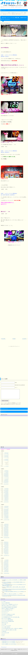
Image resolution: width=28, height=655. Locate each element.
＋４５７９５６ (5, 565)
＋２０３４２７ (5, 528)
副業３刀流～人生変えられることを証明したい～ (9, 605)
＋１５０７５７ (5, 548)
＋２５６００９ (5, 475)
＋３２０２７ (5, 507)
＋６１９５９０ (6, 483)
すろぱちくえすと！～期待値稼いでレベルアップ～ (10, 604)
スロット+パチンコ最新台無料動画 (7, 619)
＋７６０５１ (5, 491)
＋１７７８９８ (5, 566)
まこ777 (3, 635)
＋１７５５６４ (5, 490)
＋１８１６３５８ (6, 519)
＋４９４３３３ (5, 552)
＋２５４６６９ (5, 510)
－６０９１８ (6, 547)
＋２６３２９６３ (6, 573)
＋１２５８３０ (5, 474)
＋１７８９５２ (5, 544)
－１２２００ (5, 488)
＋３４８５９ (5, 494)
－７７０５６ (6, 559)
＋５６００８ (5, 506)
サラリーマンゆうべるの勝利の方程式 (8, 621)
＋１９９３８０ (5, 543)
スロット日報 (4, 624)
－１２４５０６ (5, 473)
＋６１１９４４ (5, 549)
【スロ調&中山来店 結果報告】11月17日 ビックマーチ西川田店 (14, 591)
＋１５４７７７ (5, 514)
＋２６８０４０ (5, 564)
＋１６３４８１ (5, 535)
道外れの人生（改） (5, 622)
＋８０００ (5, 493)
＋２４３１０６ (5, 512)
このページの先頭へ (14, 653)
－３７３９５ (5, 453)
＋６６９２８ (5, 524)
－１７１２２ (5, 489)
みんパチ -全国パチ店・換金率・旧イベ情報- (9, 629)
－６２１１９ (6, 553)
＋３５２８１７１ (6, 555)
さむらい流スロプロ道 (5, 632)
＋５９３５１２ (5, 551)
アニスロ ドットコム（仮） (6, 625)
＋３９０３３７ (5, 511)
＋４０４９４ (5, 455)
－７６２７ (5, 472)
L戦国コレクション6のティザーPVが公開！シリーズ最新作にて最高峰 (15, 579)
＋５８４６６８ (6, 501)
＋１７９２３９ (5, 481)
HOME (14, 338)
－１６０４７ (5, 470)
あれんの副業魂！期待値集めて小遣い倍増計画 (9, 607)
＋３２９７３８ (5, 525)
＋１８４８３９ (5, 495)
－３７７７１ (5, 452)
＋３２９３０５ (5, 529)
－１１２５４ (5, 471)
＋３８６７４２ (5, 568)
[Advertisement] (14, 292)
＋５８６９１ (5, 500)
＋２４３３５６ (5, 509)
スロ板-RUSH (4, 631)
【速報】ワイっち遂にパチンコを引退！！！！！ (11, 593)
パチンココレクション (5, 611)
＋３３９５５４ (5, 534)
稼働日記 (8, 23)
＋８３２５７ (5, 480)
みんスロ (3, 634)
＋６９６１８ (6, 570)
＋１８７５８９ (5, 571)
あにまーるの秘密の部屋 (6, 602)
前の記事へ (4, 338)
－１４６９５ (5, 460)
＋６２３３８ (5, 515)
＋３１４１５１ (5, 546)
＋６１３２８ (6, 545)
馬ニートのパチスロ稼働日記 (6, 618)
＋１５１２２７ (5, 563)
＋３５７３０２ (5, 530)
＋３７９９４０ (5, 527)
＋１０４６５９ (5, 532)
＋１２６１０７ (5, 482)
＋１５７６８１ (5, 492)
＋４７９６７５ (5, 567)
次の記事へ (24, 338)
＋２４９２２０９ (6, 537)
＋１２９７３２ (5, 533)
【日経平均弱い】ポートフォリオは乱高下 (8, 641)
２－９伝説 (3, 601)
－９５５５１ (5, 526)
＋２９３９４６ (5, 513)
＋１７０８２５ (5, 569)
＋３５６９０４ (5, 550)
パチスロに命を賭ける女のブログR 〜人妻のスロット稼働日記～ (12, 628)
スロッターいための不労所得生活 (7, 615)
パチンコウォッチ (4, 612)
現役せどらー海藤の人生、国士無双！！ (8, 608)
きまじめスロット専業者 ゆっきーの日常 (8, 614)
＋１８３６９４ (5, 531)
